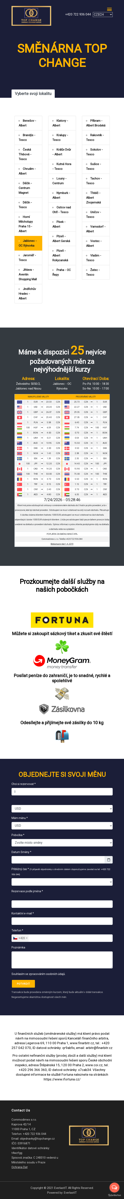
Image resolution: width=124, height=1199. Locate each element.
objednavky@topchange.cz (37, 1138)
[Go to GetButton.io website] (114, 1195)
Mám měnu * (20, 818)
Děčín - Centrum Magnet (25, 188)
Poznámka (18, 947)
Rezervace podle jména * (28, 894)
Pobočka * (18, 835)
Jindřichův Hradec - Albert (27, 293)
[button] (108, 9)
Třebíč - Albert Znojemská (93, 197)
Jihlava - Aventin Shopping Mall (28, 274)
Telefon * (17, 930)
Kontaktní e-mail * (23, 913)
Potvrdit (23, 983)
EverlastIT (70, 1192)
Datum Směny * (21, 852)
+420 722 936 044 (78, 14)
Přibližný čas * (61, 871)
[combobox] (20, 938)
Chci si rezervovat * (24, 784)
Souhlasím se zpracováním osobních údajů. (38, 974)
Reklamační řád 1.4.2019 (62, 544)
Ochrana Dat (20, 1167)
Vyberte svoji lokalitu (33, 93)
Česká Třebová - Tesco (25, 154)
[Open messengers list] (114, 1187)
